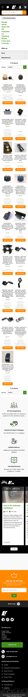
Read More (7, 542)
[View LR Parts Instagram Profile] (7, 619)
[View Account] (20, 7)
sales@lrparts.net (9, 656)
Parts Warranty (8, 685)
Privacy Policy (8, 677)
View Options (7, 102)
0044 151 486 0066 (9, 651)
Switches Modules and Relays (9, 18)
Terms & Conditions (9, 674)
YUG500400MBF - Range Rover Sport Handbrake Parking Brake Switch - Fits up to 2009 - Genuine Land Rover (8, 122)
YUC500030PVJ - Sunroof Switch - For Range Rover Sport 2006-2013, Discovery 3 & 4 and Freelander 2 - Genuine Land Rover (8, 226)
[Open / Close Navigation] (2, 7)
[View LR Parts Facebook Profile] (3, 619)
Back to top (14, 603)
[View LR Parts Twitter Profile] (12, 619)
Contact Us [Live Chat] (8, 7)
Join (14, 595)
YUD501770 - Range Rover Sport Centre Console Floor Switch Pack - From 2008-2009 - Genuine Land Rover (8, 158)
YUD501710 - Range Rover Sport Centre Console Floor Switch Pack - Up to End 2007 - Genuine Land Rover (20, 158)
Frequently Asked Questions (12, 668)
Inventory (6, 688)
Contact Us (12, 645)
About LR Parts (8, 671)
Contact (6, 665)
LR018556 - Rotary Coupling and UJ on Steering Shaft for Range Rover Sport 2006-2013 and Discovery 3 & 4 (7, 87)
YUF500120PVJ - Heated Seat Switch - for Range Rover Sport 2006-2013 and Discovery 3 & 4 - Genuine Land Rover (20, 122)
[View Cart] (25, 7)
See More (14, 548)
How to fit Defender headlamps (12, 506)
